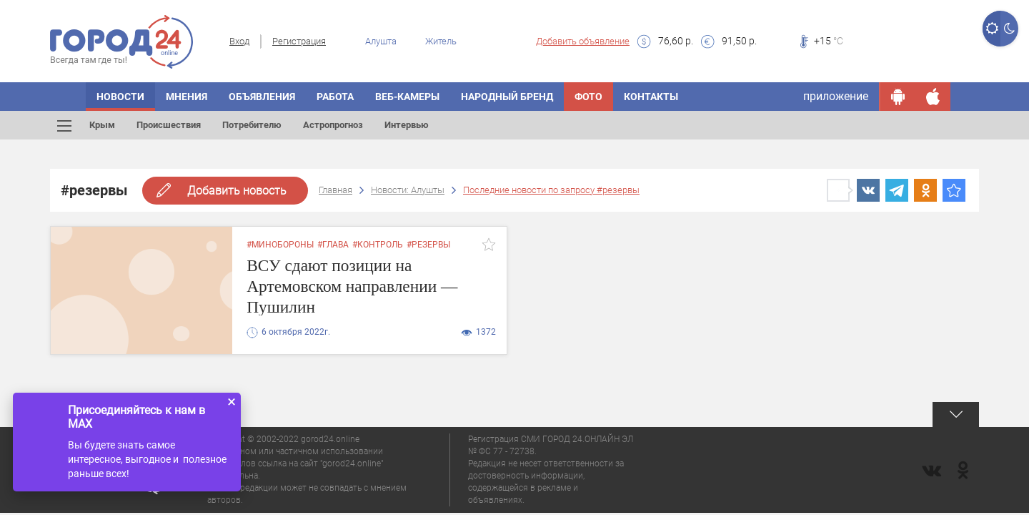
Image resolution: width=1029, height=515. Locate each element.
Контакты (651, 96)
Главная (335, 190)
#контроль (377, 245)
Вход (239, 41)
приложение (835, 96)
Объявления (262, 96)
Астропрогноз (333, 124)
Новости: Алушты (407, 190)
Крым (102, 124)
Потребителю (252, 124)
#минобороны (280, 245)
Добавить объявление (583, 41)
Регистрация (299, 41)
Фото (588, 96)
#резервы (428, 245)
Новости (120, 96)
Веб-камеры (407, 96)
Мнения (186, 96)
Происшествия (168, 124)
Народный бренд (507, 96)
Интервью (406, 124)
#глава (333, 245)
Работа (335, 96)
